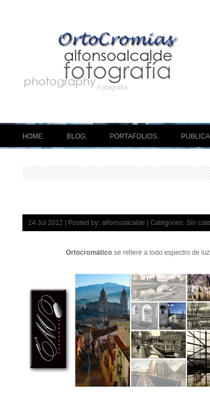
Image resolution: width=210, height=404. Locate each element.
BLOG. (77, 136)
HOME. (33, 136)
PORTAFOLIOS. (134, 136)
